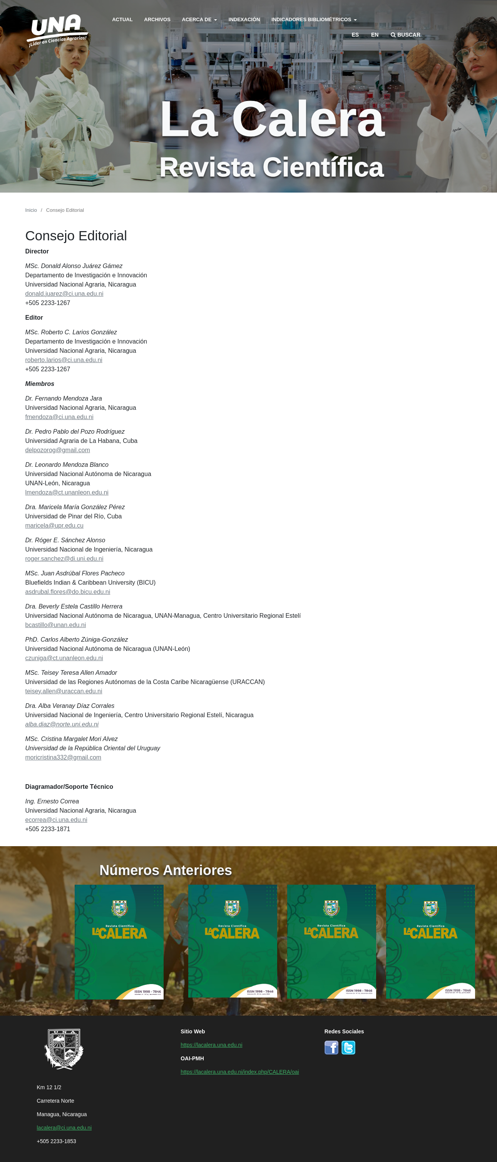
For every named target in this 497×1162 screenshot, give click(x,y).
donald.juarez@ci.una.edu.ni (64, 293)
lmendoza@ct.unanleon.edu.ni (67, 492)
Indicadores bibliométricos (312, 19)
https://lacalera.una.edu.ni (211, 1044)
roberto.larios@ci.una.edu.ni (63, 359)
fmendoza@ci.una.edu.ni (59, 416)
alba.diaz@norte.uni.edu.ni (62, 723)
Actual (122, 19)
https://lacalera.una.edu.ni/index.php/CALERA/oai (240, 1071)
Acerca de (197, 19)
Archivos (157, 19)
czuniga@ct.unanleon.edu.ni (64, 657)
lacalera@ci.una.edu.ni (64, 1127)
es (355, 34)
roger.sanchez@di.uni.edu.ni (64, 558)
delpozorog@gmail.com (57, 449)
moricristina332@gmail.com (63, 757)
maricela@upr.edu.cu (54, 525)
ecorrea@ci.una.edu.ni (56, 819)
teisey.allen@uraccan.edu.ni (63, 690)
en (374, 34)
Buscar (405, 34)
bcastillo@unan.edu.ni (55, 624)
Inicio (31, 209)
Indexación (244, 19)
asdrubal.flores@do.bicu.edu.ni (67, 591)
